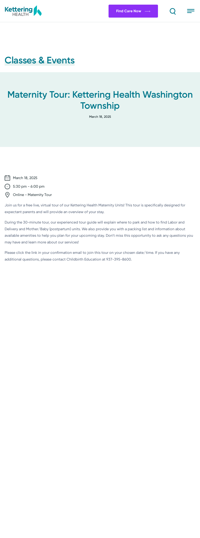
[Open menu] (191, 11)
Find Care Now (133, 11)
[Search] (172, 11)
